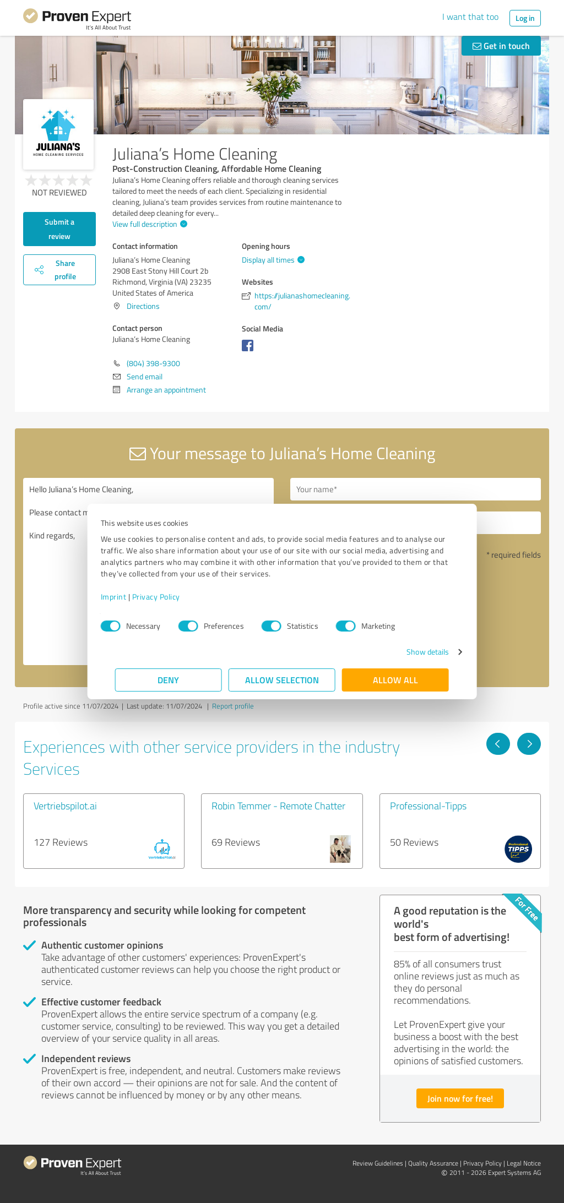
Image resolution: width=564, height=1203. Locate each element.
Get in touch (501, 45)
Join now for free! (460, 1098)
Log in (525, 18)
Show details (413, 651)
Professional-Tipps (428, 805)
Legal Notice (524, 1163)
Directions (143, 306)
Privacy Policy (170, 596)
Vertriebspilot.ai (65, 805)
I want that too (470, 16)
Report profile (233, 706)
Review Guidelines (377, 1163)
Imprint (128, 596)
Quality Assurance (433, 1163)
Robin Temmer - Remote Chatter (278, 805)
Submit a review (59, 228)
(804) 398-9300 (153, 363)
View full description (148, 224)
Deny (169, 679)
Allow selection (282, 679)
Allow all (395, 679)
